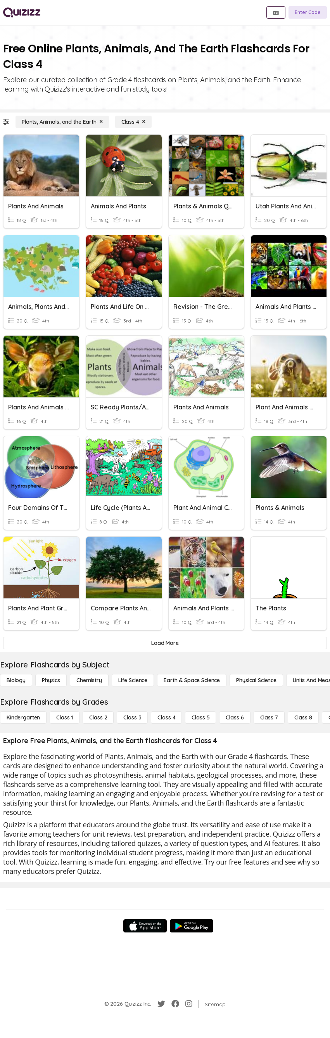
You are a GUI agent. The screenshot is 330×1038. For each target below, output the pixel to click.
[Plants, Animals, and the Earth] (62, 122)
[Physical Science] (256, 680)
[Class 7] (269, 717)
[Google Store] (191, 925)
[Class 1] (64, 717)
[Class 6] (234, 717)
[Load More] (165, 643)
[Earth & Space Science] (191, 680)
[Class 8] (303, 717)
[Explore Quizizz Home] (21, 12)
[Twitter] (161, 1004)
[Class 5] (200, 717)
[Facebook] (175, 1004)
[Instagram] (188, 1004)
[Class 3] (132, 717)
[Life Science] (133, 680)
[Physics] (51, 680)
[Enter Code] (308, 12)
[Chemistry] (89, 680)
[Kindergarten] (23, 717)
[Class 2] (98, 717)
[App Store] (145, 925)
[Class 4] (133, 122)
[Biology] (16, 680)
